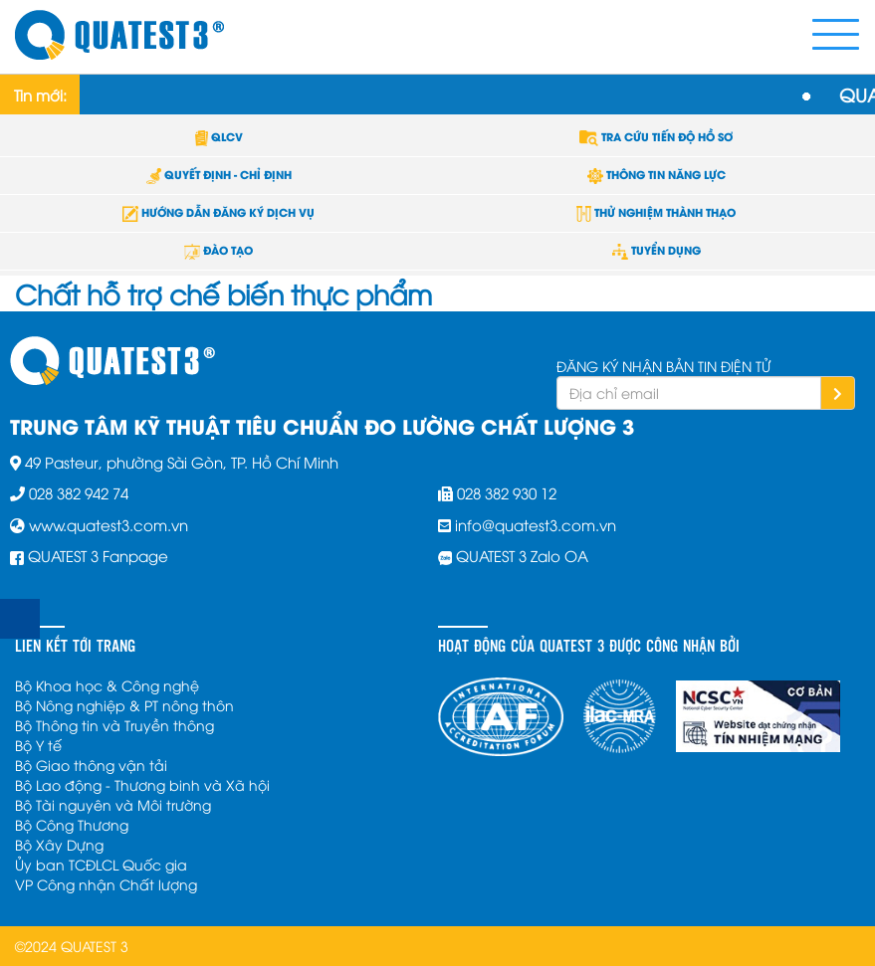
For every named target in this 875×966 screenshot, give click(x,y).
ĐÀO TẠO (218, 250)
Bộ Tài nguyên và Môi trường (113, 804)
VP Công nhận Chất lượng (106, 883)
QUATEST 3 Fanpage (98, 555)
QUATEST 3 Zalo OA (522, 555)
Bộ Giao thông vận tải (91, 764)
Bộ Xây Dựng (59, 844)
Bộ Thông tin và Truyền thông (114, 724)
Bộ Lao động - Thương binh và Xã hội (142, 784)
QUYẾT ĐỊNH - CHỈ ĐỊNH (219, 174)
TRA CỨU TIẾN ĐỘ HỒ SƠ (656, 136)
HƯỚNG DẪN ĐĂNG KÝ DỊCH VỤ (218, 212)
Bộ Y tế (38, 744)
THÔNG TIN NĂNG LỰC (656, 174)
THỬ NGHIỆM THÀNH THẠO (656, 212)
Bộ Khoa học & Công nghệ (107, 685)
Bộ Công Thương (71, 824)
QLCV (219, 136)
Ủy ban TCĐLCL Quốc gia (101, 864)
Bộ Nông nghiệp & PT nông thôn (124, 704)
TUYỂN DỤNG (656, 250)
